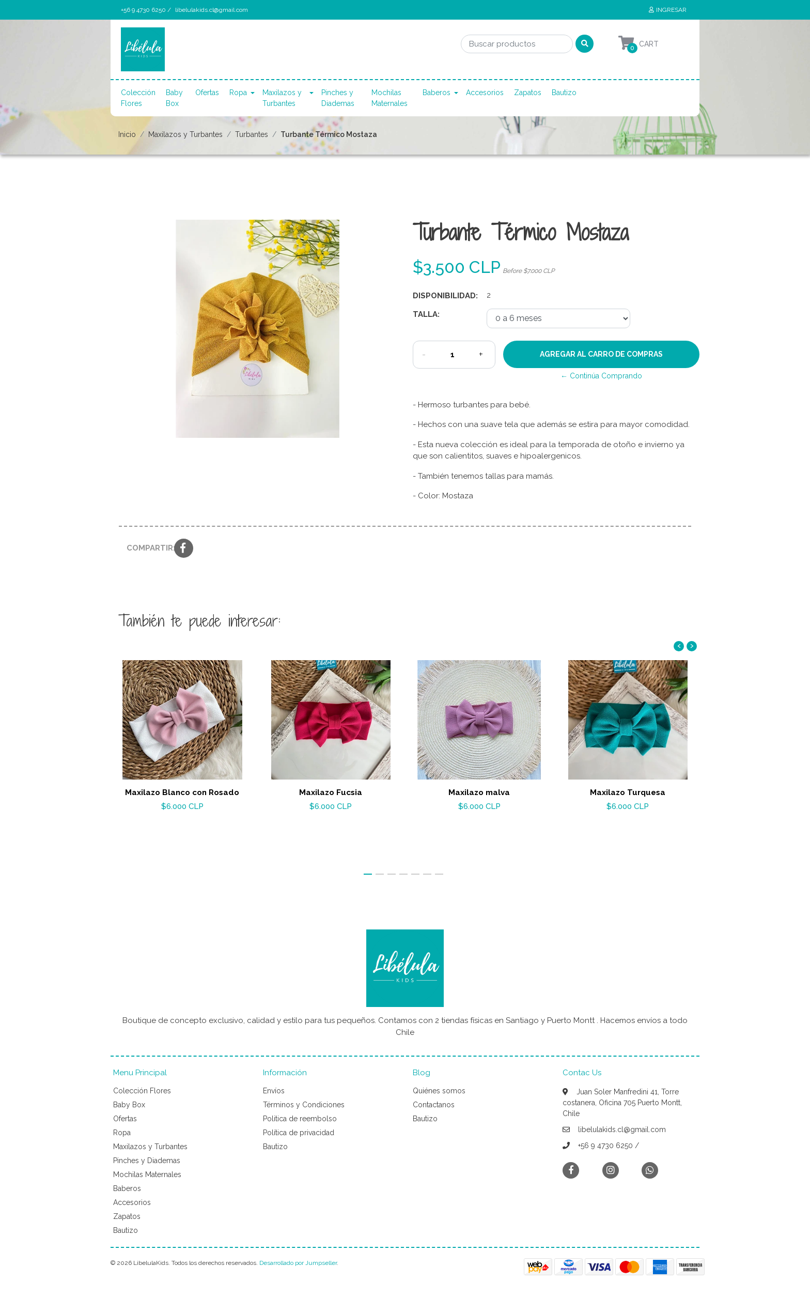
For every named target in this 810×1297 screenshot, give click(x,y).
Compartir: (146, 548)
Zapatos (527, 92)
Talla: (426, 314)
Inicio (127, 134)
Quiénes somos (439, 1091)
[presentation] (679, 646)
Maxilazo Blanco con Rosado (182, 792)
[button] (368, 874)
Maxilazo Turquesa (627, 792)
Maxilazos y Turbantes (282, 98)
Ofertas (207, 92)
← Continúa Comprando (601, 376)
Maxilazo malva (479, 792)
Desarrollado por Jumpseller (298, 1263)
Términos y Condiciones (304, 1105)
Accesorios (485, 92)
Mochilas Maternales (389, 98)
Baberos (436, 92)
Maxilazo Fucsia (330, 792)
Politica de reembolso (300, 1119)
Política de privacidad (298, 1132)
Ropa (238, 92)
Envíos (274, 1091)
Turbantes (251, 134)
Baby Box (174, 98)
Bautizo (564, 92)
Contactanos (434, 1105)
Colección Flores (138, 98)
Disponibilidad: (445, 295)
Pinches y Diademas (337, 98)
